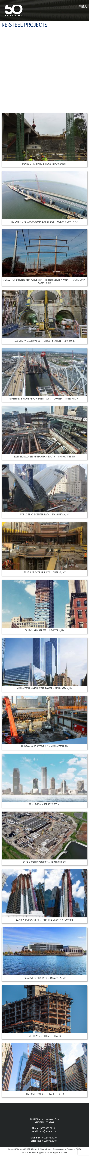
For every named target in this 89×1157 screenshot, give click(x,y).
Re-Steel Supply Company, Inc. (13, 10)
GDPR (28, 1149)
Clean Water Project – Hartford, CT (44, 862)
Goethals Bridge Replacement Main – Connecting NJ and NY (44, 399)
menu (83, 7)
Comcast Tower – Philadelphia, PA (44, 1094)
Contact (11, 1149)
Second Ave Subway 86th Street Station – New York (45, 341)
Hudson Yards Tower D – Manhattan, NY (44, 746)
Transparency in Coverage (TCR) (67, 1149)
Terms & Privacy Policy (41, 1149)
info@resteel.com (48, 1131)
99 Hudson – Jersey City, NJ (44, 804)
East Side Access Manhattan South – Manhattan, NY (44, 457)
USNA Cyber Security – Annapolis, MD (44, 978)
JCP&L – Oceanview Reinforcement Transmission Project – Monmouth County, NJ (44, 281)
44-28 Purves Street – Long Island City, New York (44, 920)
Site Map (20, 1149)
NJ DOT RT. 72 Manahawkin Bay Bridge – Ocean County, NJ (44, 222)
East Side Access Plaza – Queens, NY (44, 572)
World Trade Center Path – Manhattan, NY (44, 515)
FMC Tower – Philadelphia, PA (44, 1036)
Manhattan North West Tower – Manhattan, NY (44, 688)
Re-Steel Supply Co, (37, 1153)
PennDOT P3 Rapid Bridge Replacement (44, 164)
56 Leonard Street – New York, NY (44, 630)
